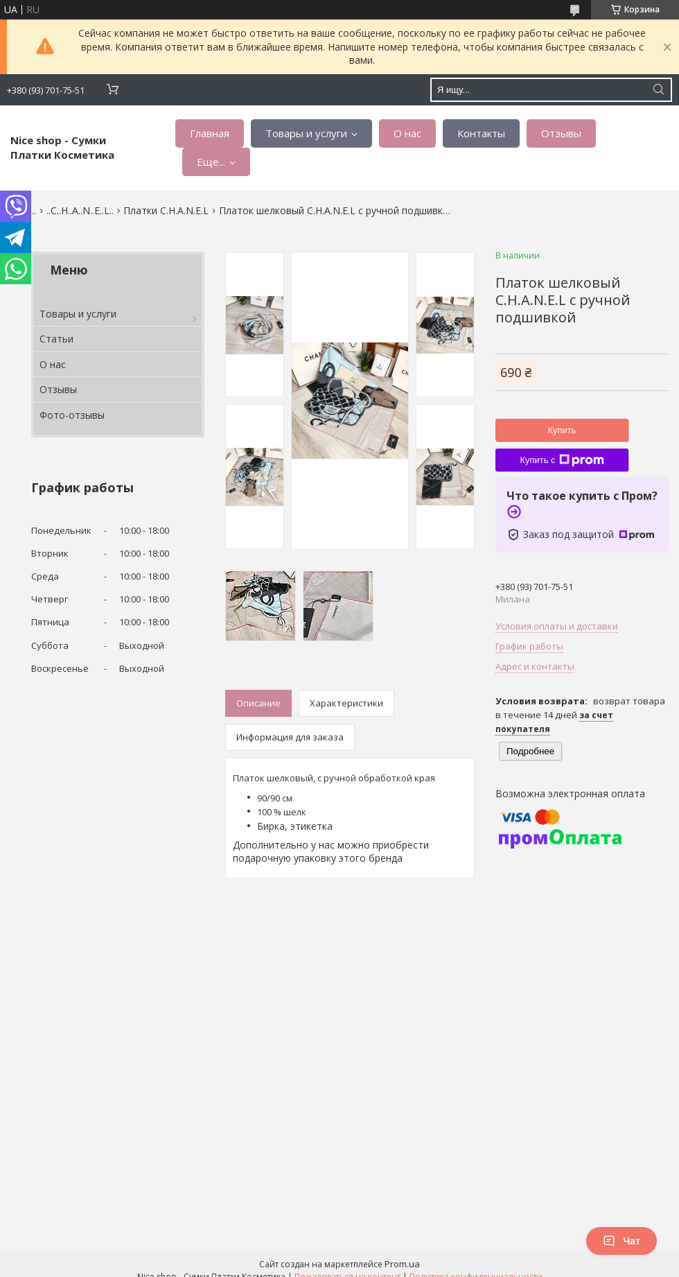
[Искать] (658, 90)
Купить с (561, 460)
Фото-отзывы (72, 415)
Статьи (56, 338)
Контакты (481, 133)
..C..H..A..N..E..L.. (80, 210)
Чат (621, 1241)
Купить (561, 430)
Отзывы (561, 133)
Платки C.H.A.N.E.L (166, 210)
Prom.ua (402, 1264)
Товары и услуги (306, 133)
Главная (209, 133)
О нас (407, 133)
